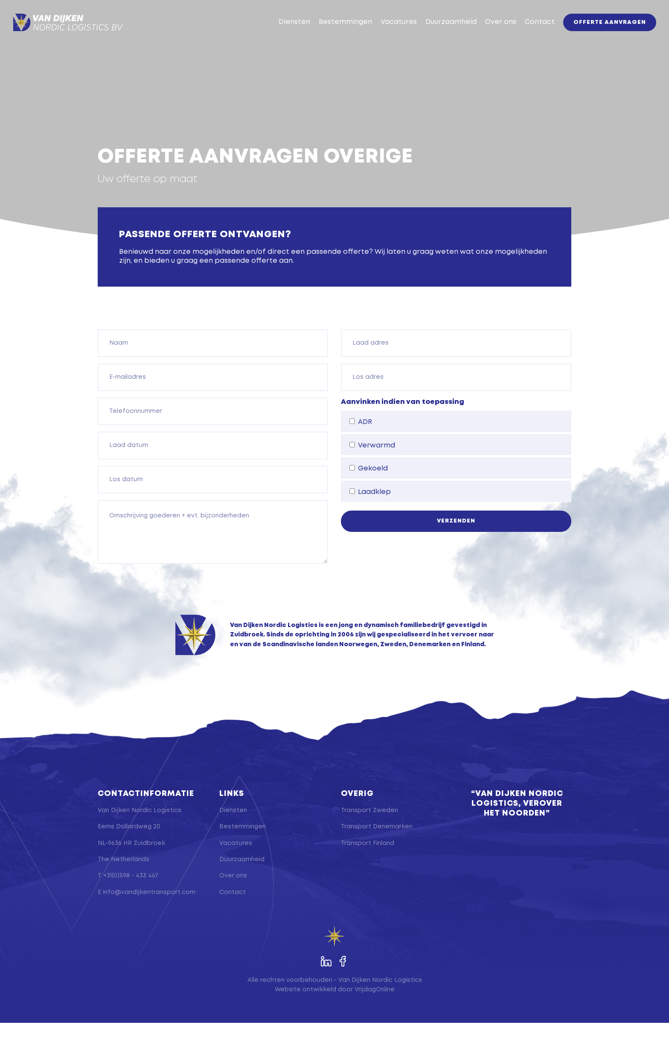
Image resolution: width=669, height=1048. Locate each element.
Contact (527, 35)
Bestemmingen (332, 35)
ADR (360, 447)
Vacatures (386, 35)
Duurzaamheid (438, 35)
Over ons (487, 35)
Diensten (281, 35)
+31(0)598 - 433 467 (130, 901)
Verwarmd (372, 470)
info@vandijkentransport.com (149, 917)
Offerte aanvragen (597, 35)
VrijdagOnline (375, 1014)
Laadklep (370, 517)
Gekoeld (368, 494)
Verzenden (456, 546)
